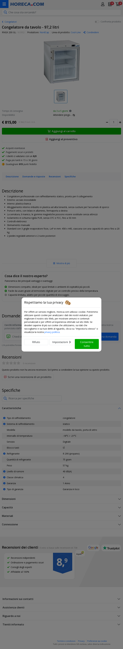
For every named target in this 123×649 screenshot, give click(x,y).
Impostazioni (61, 342)
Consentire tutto (86, 344)
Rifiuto (36, 342)
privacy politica (52, 332)
